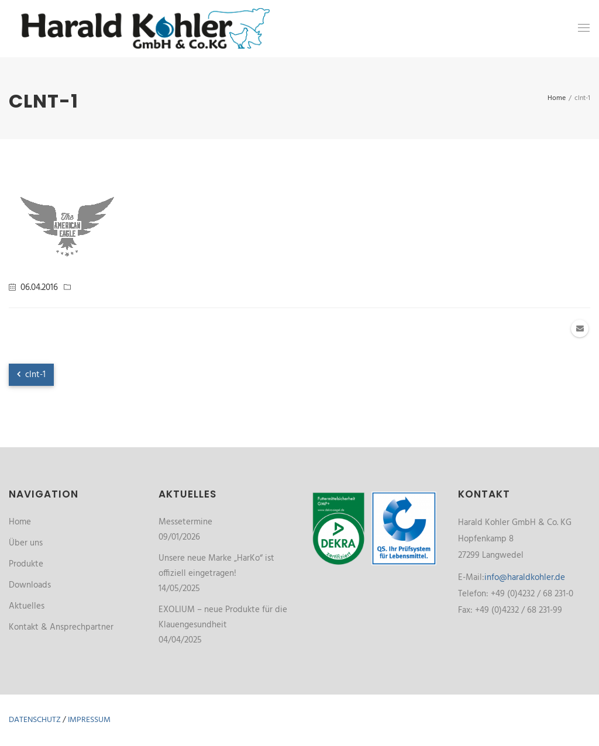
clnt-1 (31, 375)
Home (20, 522)
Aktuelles (26, 606)
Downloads (30, 585)
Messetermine (185, 522)
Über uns (26, 543)
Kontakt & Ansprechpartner (61, 627)
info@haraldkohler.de (524, 578)
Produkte (26, 564)
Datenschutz (35, 720)
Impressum (89, 720)
